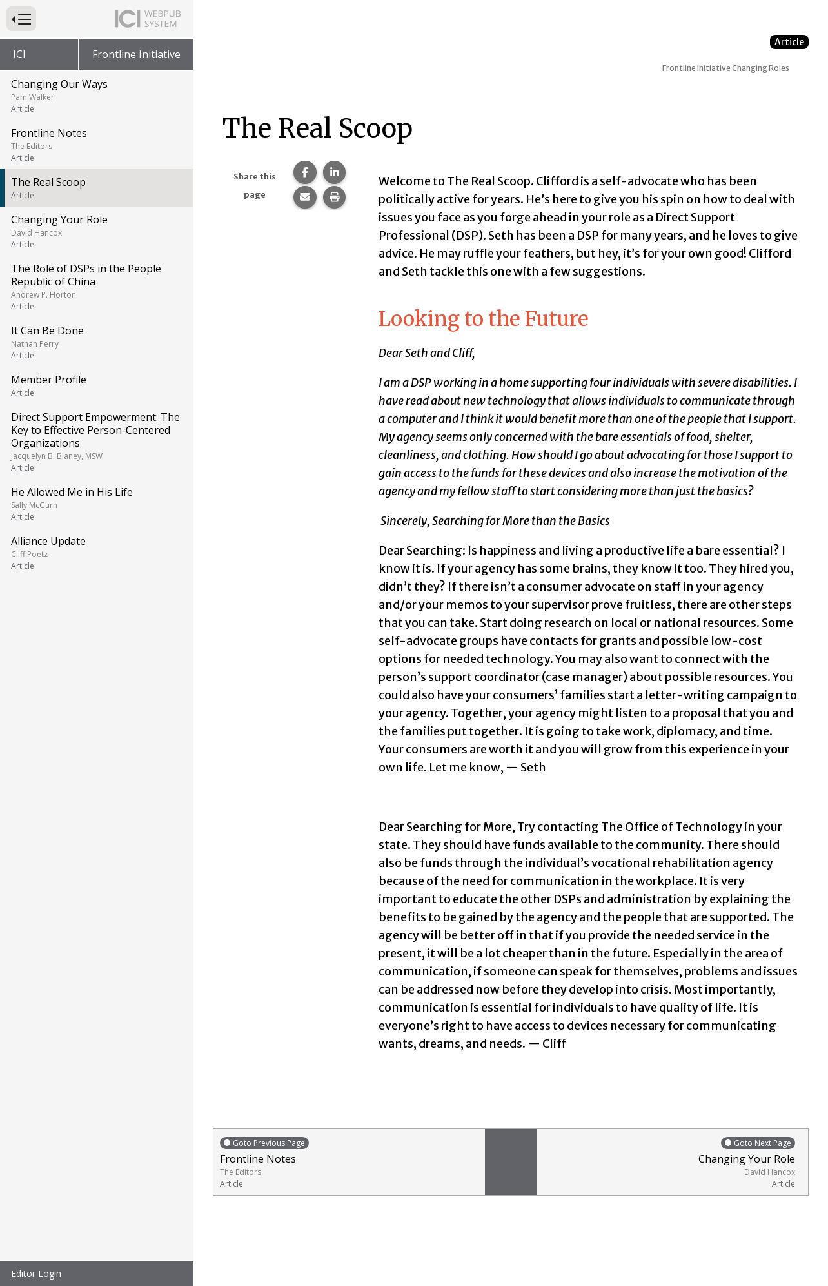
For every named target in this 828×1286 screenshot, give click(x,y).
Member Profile (96, 385)
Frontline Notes (96, 144)
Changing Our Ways (96, 95)
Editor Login (36, 1273)
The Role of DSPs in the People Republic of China (96, 286)
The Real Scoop (96, 188)
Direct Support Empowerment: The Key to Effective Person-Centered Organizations (96, 441)
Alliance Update (96, 552)
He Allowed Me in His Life (96, 503)
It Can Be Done (96, 342)
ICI (19, 54)
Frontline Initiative (136, 54)
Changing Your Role (96, 231)
